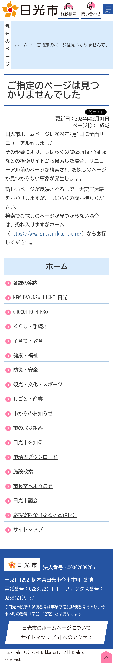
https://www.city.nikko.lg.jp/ (46, 233)
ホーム (21, 45)
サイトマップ (35, 637)
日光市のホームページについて (56, 627)
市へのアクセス (75, 637)
